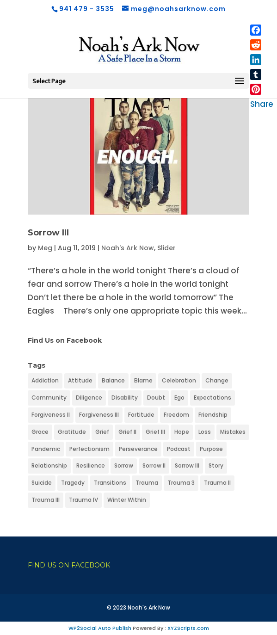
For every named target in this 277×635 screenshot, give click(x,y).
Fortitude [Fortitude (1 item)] (141, 415)
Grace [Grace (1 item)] (40, 432)
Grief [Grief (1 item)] (102, 432)
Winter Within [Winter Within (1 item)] (126, 500)
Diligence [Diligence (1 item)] (89, 397)
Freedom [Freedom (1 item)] (176, 415)
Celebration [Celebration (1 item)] (179, 380)
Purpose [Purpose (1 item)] (211, 449)
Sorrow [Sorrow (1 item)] (123, 465)
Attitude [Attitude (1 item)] (80, 380)
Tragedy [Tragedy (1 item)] (73, 483)
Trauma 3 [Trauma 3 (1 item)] (181, 483)
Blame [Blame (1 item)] (143, 380)
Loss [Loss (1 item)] (204, 432)
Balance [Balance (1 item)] (113, 380)
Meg (45, 248)
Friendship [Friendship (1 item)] (213, 415)
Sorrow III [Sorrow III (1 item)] (187, 465)
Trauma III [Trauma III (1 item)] (45, 500)
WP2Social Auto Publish (99, 628)
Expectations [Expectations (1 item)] (212, 397)
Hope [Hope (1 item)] (181, 432)
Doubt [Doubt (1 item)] (156, 397)
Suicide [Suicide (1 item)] (41, 483)
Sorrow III (48, 233)
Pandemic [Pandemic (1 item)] (45, 449)
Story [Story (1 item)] (216, 465)
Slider (166, 248)
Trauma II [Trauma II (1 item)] (217, 483)
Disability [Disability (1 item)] (124, 397)
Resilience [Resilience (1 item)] (90, 465)
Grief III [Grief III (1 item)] (155, 432)
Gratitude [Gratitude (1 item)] (72, 432)
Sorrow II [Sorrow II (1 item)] (154, 465)
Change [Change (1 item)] (216, 380)
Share (261, 104)
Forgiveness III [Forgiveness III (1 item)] (99, 415)
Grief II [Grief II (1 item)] (127, 432)
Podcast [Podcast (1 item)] (179, 449)
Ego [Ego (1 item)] (179, 397)
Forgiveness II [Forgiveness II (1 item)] (50, 415)
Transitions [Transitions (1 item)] (110, 483)
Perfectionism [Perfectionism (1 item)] (89, 449)
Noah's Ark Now (127, 248)
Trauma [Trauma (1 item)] (146, 483)
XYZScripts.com (188, 628)
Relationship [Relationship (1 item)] (49, 465)
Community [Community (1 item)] (49, 397)
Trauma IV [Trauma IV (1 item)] (83, 500)
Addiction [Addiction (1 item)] (45, 380)
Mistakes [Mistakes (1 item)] (233, 432)
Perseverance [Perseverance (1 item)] (138, 449)
